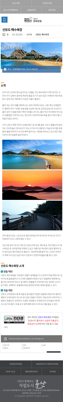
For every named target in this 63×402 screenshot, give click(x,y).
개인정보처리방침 (16, 364)
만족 (25, 345)
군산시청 (15, 3)
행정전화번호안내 (31, 372)
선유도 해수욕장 (42, 34)
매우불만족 (27, 348)
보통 (44, 345)
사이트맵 (52, 372)
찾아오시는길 (10, 372)
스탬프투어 (31, 10)
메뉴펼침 (4, 19)
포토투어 (52, 10)
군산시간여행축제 (10, 10)
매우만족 (6, 345)
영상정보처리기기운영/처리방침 (47, 364)
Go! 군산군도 (17, 34)
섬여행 (29, 34)
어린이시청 (47, 3)
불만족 (6, 348)
